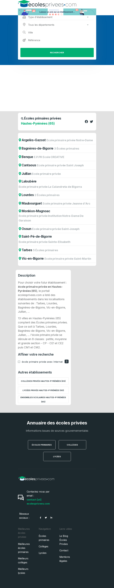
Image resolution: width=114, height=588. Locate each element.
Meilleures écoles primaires (24, 548)
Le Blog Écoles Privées (63, 539)
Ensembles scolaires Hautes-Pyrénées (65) (43, 399)
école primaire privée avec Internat (42, 361)
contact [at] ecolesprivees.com (38, 501)
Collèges (72, 445)
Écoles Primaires (42, 445)
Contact (63, 550)
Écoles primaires (44, 537)
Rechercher (57, 52)
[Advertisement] (57, 88)
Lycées (57, 456)
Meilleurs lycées (23, 570)
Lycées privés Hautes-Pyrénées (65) (43, 390)
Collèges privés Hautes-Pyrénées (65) (43, 381)
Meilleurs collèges (23, 560)
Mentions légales (64, 558)
